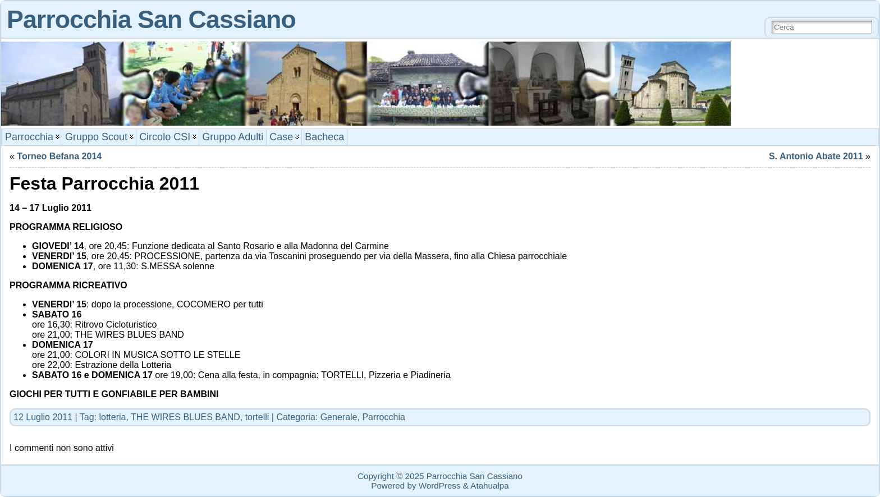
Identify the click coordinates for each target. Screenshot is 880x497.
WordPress (440, 485)
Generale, (341, 417)
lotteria (112, 417)
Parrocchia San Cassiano (151, 19)
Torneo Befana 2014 (59, 156)
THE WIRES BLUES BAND (185, 417)
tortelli (257, 417)
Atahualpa (489, 485)
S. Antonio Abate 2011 (816, 156)
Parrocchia (383, 417)
